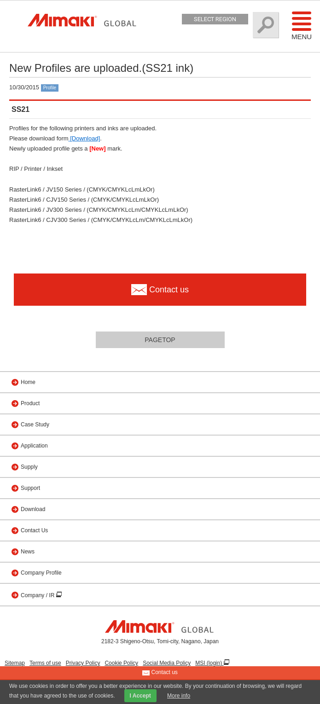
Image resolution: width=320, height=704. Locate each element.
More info (178, 695)
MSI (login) (209, 663)
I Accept (140, 695)
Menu (301, 25)
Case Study (35, 424)
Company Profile (41, 573)
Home (28, 382)
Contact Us (34, 530)
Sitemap (15, 663)
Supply (29, 467)
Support (30, 488)
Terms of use (45, 663)
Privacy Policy (83, 663)
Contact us (160, 672)
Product (30, 403)
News (28, 551)
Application (34, 445)
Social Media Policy (167, 663)
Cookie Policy (121, 663)
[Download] (84, 138)
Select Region (215, 19)
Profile (49, 87)
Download (33, 509)
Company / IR (38, 595)
